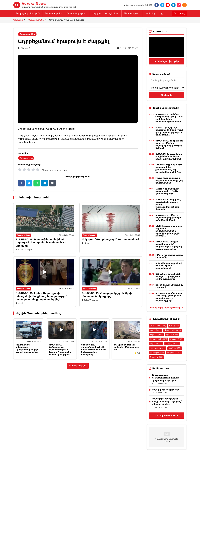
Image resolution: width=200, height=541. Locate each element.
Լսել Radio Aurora (167, 415)
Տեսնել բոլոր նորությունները (166, 307)
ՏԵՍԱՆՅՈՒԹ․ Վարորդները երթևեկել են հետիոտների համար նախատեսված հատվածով (93, 350)
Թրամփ (176, 339)
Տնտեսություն (132, 13)
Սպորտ (96, 13)
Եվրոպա (156, 344)
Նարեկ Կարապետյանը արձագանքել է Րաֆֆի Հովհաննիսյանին (167, 191)
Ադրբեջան (157, 353)
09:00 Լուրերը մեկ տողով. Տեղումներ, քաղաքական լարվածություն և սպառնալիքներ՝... (169, 297)
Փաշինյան (172, 344)
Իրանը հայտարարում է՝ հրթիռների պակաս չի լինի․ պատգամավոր (169, 180)
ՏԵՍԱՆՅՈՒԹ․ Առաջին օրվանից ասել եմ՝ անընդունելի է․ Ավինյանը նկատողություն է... (168, 245)
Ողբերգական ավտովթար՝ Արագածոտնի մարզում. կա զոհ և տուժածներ (28, 348)
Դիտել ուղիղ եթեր (167, 61)
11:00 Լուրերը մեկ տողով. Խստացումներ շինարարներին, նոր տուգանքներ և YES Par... (169, 168)
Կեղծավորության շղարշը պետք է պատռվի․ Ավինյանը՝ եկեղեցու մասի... (167, 401)
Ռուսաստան (158, 339)
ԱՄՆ (174, 326)
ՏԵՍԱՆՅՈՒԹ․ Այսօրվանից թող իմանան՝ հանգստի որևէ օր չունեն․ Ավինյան (168, 156)
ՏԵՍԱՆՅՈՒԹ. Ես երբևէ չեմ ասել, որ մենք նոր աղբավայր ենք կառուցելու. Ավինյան (169, 144)
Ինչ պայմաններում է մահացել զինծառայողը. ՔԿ (126, 347)
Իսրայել (156, 335)
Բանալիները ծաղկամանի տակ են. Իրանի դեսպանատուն (168, 265)
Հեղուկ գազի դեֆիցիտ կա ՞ (166, 390)
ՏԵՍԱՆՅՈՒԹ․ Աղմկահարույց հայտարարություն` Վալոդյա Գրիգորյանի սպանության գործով (59, 350)
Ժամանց (150, 13)
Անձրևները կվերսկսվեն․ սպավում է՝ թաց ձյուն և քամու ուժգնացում (168, 276)
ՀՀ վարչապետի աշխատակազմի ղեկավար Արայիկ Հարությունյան (165, 378)
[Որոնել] (179, 13)
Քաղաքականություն (28, 13)
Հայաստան (158, 326)
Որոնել (166, 95)
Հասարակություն (77, 13)
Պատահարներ (53, 13)
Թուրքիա (156, 357)
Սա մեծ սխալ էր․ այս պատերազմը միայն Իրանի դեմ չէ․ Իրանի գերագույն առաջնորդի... (169, 131)
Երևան (172, 335)
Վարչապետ (157, 348)
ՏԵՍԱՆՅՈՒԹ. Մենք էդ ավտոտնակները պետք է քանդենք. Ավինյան (168, 217)
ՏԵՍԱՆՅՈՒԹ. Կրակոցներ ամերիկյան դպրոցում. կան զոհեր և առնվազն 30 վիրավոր (41, 242)
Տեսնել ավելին (77, 365)
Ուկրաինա (174, 353)
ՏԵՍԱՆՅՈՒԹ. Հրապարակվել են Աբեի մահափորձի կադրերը (107, 295)
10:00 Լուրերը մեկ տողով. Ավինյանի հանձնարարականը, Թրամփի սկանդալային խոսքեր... (169, 231)
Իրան (155, 330)
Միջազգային (172, 330)
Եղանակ (174, 348)
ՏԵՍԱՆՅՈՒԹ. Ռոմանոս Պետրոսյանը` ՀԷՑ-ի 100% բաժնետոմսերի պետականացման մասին (169, 118)
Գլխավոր (18, 20)
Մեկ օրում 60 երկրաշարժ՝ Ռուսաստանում (110, 239)
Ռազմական (112, 13)
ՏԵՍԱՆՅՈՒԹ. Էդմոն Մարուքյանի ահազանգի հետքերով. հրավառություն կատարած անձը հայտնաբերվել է (42, 296)
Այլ (160, 13)
